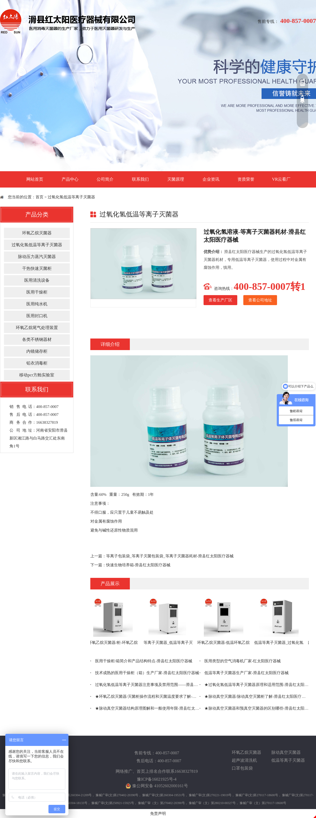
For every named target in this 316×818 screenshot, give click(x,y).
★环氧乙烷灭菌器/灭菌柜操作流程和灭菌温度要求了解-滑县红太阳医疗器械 (145, 696)
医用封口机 (36, 316)
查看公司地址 (260, 300)
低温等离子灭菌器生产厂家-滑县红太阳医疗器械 (244, 673)
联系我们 (140, 179)
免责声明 (158, 813)
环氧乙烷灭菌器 (37, 233)
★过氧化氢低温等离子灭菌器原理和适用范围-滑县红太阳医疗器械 (254, 685)
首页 (39, 197)
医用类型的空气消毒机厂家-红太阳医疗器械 (240, 661)
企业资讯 (211, 179)
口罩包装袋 (242, 768)
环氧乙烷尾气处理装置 (37, 327)
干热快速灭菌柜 (37, 268)
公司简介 (105, 179)
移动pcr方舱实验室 (36, 375)
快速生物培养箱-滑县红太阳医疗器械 (138, 565)
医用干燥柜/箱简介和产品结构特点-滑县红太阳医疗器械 (141, 661)
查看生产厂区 (220, 300)
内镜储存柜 (36, 351)
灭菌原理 (175, 179)
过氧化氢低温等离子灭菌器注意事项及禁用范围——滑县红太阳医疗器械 (145, 685)
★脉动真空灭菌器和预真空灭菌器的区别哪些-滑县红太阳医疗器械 (254, 708)
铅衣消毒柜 (36, 363)
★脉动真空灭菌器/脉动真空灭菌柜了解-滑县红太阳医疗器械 (254, 696)
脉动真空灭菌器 (286, 752)
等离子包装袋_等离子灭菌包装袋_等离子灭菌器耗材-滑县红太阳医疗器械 (170, 556)
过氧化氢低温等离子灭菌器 (71, 197)
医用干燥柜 (36, 292)
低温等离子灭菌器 (288, 760)
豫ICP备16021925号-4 (156, 779)
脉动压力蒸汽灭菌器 (37, 256)
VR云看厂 (281, 179)
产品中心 (70, 179)
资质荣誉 (246, 179)
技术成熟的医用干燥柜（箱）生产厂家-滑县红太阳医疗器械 (144, 673)
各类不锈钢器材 (37, 339)
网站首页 (34, 179)
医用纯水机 (36, 304)
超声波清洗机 (244, 760)
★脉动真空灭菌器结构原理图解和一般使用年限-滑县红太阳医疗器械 (145, 708)
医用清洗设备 (37, 280)
